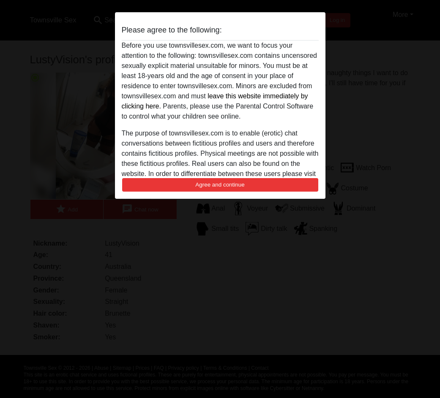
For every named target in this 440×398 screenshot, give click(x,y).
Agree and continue (219, 184)
